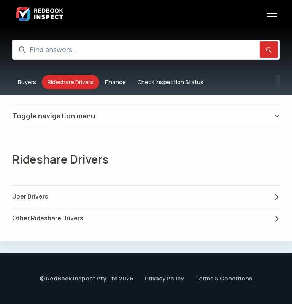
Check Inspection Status (170, 82)
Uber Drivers (146, 196)
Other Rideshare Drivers (146, 218)
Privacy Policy (164, 278)
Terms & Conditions (223, 278)
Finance (115, 82)
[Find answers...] (146, 50)
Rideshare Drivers (71, 82)
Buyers (27, 82)
